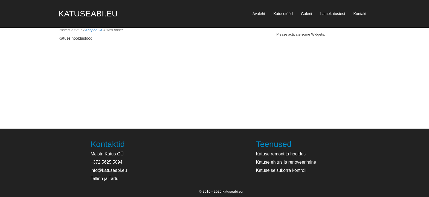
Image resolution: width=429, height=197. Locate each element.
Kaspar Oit (93, 30)
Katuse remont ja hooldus (281, 154)
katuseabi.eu (88, 13)
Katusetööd (283, 13)
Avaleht (259, 13)
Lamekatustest (332, 13)
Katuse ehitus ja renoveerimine (286, 162)
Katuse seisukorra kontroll (281, 170)
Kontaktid (108, 144)
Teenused (274, 144)
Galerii (306, 13)
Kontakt (359, 13)
